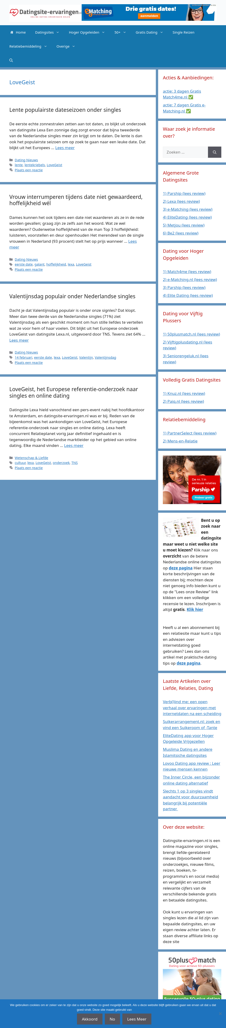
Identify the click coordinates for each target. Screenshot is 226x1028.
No (112, 1019)
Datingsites (49, 32)
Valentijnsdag (105, 357)
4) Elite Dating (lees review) (188, 295)
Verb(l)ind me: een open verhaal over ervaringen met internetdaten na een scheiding (192, 707)
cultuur (20, 462)
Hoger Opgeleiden (89, 32)
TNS (74, 462)
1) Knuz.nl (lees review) (184, 393)
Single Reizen (183, 32)
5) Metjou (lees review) (183, 225)
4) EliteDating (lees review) (187, 217)
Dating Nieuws (26, 160)
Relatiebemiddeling (30, 46)
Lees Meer (136, 1019)
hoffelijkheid (56, 264)
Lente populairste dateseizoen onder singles (65, 109)
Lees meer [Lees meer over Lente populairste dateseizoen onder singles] (65, 147)
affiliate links (141, 1009)
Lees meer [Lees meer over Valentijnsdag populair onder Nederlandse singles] (19, 340)
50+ (122, 32)
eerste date (24, 264)
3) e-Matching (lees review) (187, 209)
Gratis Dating (152, 32)
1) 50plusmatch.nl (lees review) (191, 334)
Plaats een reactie (29, 170)
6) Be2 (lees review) (180, 233)
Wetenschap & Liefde (31, 458)
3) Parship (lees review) (184, 287)
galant (39, 264)
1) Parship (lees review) (184, 193)
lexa (71, 264)
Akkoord (90, 1019)
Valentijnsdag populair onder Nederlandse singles (72, 296)
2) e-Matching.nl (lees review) (190, 279)
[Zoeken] (214, 152)
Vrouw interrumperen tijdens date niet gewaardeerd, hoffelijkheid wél (75, 200)
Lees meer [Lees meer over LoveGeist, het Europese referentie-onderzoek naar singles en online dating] (74, 445)
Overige (68, 46)
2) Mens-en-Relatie (180, 441)
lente (19, 165)
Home (17, 32)
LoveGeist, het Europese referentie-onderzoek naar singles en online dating (73, 392)
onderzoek (61, 462)
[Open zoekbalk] (11, 60)
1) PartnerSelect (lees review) (189, 433)
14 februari (23, 357)
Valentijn (86, 357)
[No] (220, 1013)
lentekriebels (35, 165)
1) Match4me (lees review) (187, 271)
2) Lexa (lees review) (181, 201)
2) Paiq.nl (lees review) (183, 401)
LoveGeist (54, 165)
